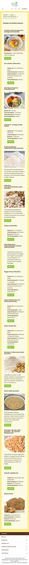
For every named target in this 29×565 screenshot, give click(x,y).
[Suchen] (12, 8)
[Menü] (2, 8)
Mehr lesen (7, 58)
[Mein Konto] (19, 8)
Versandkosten (5, 559)
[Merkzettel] (15, 8)
